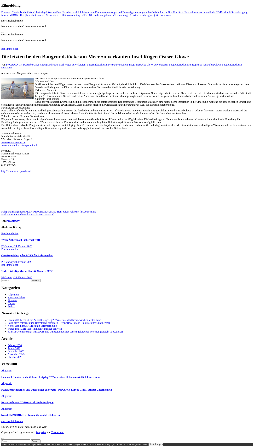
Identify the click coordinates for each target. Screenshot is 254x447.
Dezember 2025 (16, 351)
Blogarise (41, 432)
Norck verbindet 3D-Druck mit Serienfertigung (32, 325)
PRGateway (12, 64)
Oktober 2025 (15, 357)
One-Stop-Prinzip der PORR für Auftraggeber (27, 255)
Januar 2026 (14, 348)
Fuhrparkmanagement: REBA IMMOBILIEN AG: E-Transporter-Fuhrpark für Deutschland (48, 211)
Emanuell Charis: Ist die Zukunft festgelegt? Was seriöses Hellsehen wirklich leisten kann (54, 320)
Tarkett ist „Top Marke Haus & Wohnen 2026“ (27, 271)
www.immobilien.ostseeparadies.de (19, 145)
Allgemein (13, 294)
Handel (11, 303)
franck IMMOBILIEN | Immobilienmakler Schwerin (35, 328)
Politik (11, 306)
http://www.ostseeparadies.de (16, 171)
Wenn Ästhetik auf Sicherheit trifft (20, 240)
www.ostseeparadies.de (13, 142)
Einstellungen (156, 444)
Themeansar (57, 432)
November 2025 (16, 354)
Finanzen (12, 300)
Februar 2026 (15, 345)
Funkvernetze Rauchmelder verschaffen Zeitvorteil (27, 214)
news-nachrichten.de (12, 20)
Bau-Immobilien (9, 48)
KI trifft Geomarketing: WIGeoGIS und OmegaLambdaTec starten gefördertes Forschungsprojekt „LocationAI (65, 331)
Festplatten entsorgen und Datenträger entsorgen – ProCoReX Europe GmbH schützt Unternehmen (59, 323)
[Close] (2, 438)
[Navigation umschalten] (2, 32)
